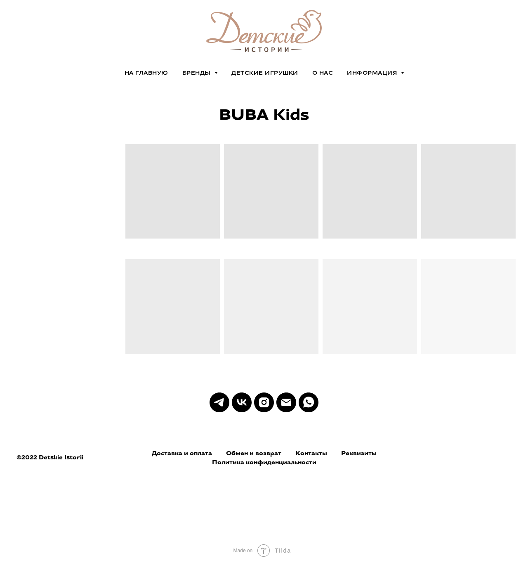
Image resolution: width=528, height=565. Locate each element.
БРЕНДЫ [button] (197, 72)
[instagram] (264, 402)
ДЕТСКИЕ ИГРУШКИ (264, 72)
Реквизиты (359, 453)
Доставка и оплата (182, 453)
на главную (146, 72)
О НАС (322, 72)
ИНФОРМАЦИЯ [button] (373, 72)
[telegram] (219, 402)
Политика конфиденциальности (264, 462)
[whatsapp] (308, 402)
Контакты (311, 453)
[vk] (242, 402)
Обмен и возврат (253, 453)
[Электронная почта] (286, 402)
